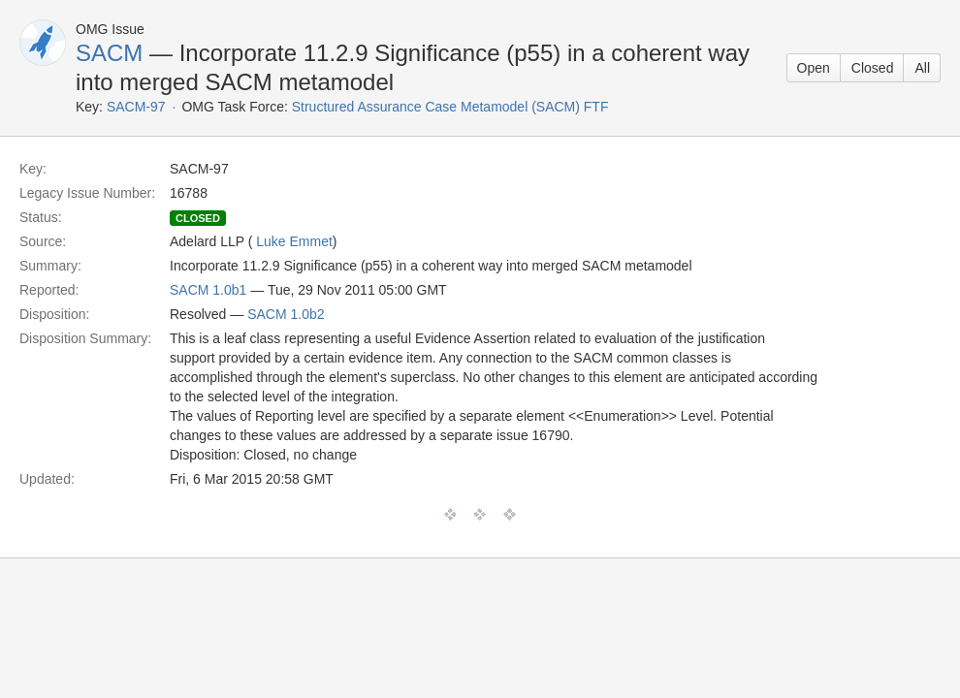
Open (813, 68)
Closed (872, 68)
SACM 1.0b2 (285, 314)
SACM (109, 53)
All (922, 68)
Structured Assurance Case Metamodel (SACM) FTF (450, 106)
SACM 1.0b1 (208, 290)
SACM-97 (136, 106)
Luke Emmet (294, 241)
